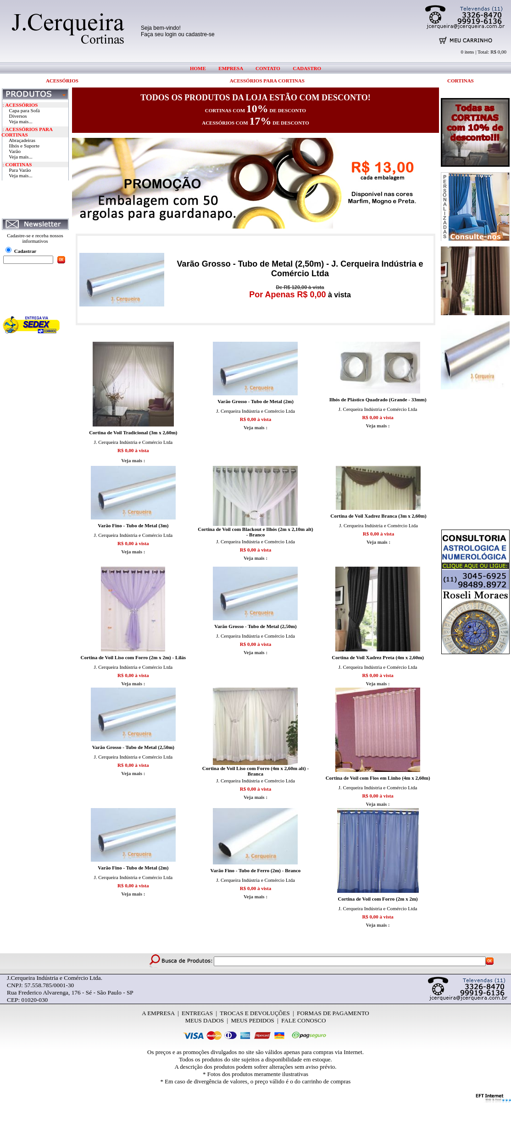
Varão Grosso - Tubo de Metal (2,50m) (255, 626)
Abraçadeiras (22, 140)
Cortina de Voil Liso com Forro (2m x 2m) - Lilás (133, 657)
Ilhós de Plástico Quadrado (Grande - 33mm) (378, 399)
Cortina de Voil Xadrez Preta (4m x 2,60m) (378, 657)
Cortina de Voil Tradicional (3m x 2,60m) (133, 432)
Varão (15, 151)
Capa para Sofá (24, 110)
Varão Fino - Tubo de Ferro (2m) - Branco (256, 870)
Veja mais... (20, 121)
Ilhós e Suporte (24, 145)
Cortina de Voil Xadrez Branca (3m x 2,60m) (378, 516)
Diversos (18, 116)
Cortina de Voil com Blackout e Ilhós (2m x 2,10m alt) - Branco (255, 531)
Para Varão (20, 170)
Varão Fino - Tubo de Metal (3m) (133, 525)
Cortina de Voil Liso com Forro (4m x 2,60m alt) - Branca (255, 770)
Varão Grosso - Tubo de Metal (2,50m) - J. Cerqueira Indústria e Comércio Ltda (300, 268)
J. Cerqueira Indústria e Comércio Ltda (133, 442)
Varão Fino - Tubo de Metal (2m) (133, 867)
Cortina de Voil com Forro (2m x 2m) (378, 899)
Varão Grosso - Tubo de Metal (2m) (255, 401)
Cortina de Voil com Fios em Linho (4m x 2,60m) (378, 778)
